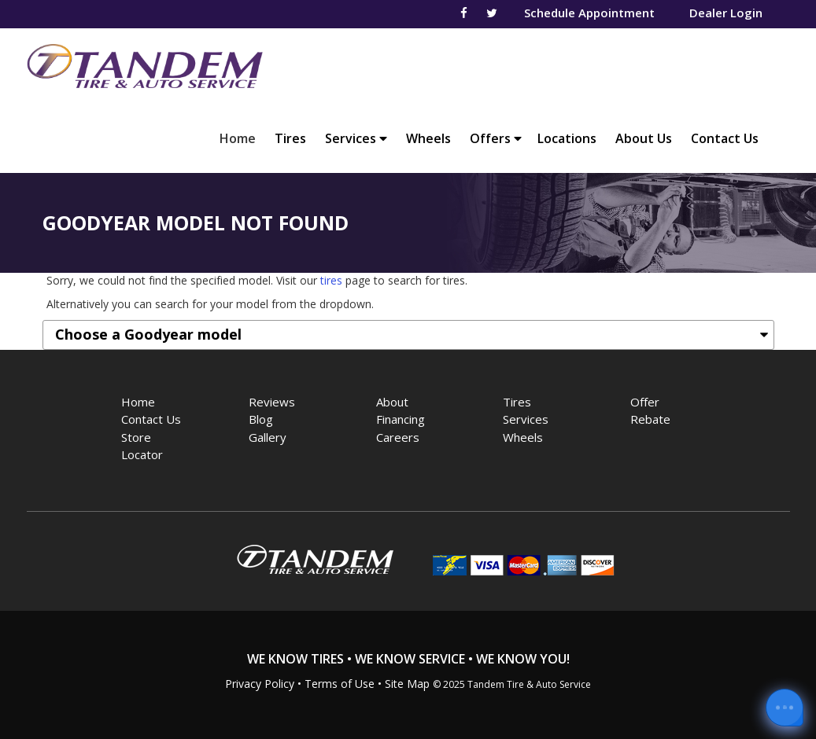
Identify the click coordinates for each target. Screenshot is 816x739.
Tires (290, 138)
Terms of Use (340, 683)
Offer (644, 402)
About (392, 402)
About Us (643, 138)
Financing (400, 419)
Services (356, 138)
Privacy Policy (259, 683)
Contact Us (725, 138)
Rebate (650, 419)
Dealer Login (725, 12)
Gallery (267, 437)
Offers (496, 138)
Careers (397, 437)
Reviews (272, 402)
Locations (566, 138)
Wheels (428, 138)
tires (331, 280)
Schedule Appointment (589, 12)
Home (242, 138)
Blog (261, 419)
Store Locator (142, 446)
